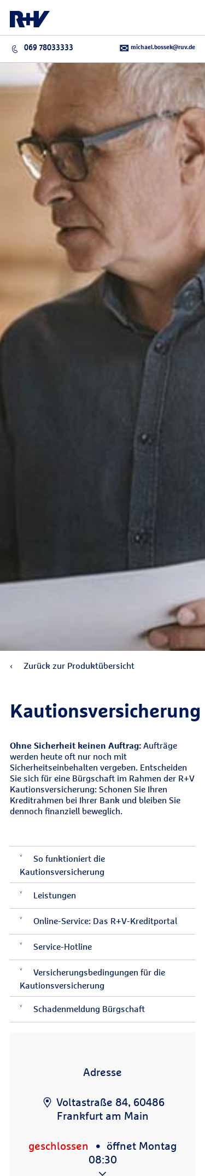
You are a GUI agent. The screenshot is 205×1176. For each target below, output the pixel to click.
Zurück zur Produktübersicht (72, 666)
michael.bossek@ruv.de (157, 48)
